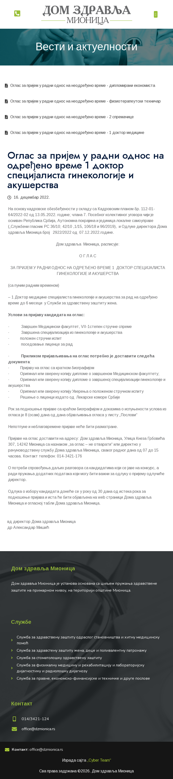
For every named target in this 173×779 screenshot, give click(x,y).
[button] (156, 14)
